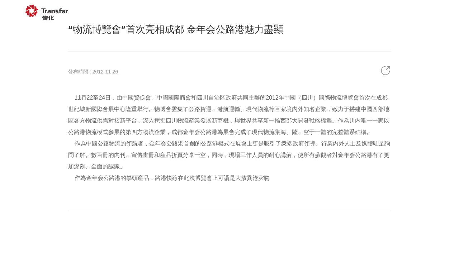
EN (436, 12)
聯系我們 (398, 12)
